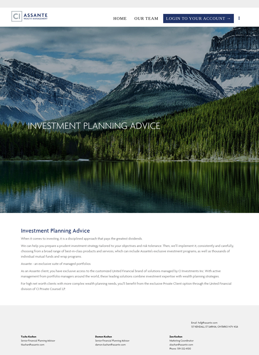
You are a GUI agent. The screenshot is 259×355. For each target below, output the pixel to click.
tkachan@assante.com (32, 344)
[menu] (241, 18)
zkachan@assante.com (181, 344)
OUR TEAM (148, 18)
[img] (129, 106)
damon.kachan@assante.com (110, 344)
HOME (122, 18)
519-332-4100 (184, 348)
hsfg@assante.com (207, 322)
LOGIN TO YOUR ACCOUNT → (200, 18)
